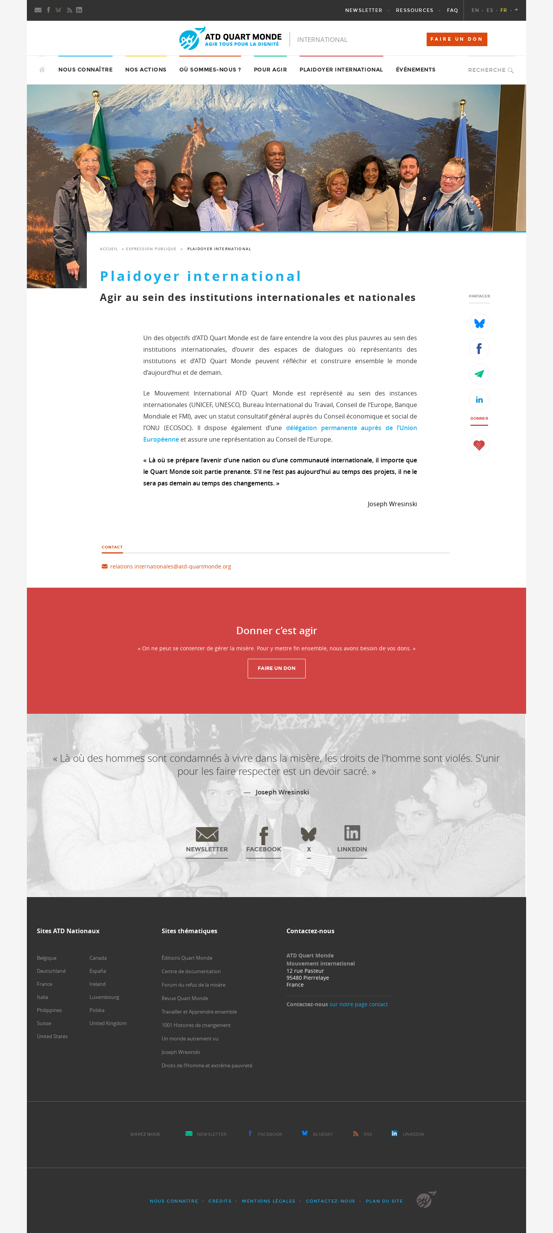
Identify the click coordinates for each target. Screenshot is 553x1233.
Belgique (46, 957)
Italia (42, 997)
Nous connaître (174, 1201)
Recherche (487, 70)
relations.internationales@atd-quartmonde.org (170, 566)
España (97, 970)
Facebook (270, 1134)
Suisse (44, 1023)
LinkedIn (413, 1134)
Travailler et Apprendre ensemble (199, 1011)
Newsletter (212, 1134)
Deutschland (51, 970)
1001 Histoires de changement (196, 1025)
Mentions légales (269, 1201)
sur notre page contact (358, 1004)
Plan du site (384, 1201)
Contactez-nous (331, 1201)
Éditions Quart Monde (187, 957)
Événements (416, 69)
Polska (96, 1010)
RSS (368, 1134)
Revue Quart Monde (185, 998)
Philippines (49, 1010)
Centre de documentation (191, 971)
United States (52, 1036)
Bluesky (323, 1134)
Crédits (220, 1201)
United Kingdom (108, 1023)
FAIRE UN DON (456, 39)
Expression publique (151, 248)
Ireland (97, 983)
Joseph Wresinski (181, 1052)
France (44, 983)
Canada (98, 957)
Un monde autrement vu (190, 1038)
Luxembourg (104, 997)
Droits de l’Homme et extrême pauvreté (207, 1065)
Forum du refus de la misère (193, 984)
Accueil (109, 248)
